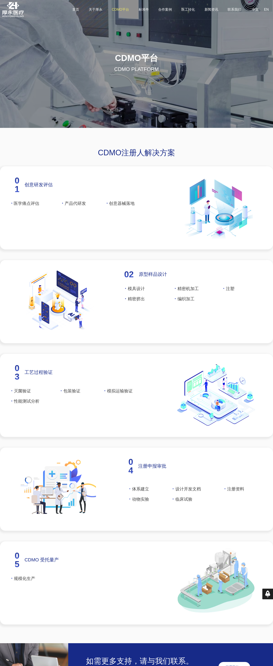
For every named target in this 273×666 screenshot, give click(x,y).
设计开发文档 (188, 498)
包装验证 (71, 399)
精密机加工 (187, 297)
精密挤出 (135, 307)
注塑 (228, 297)
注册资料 (235, 498)
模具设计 (136, 297)
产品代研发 (75, 212)
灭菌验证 (22, 399)
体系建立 (140, 498)
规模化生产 (24, 587)
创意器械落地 (120, 212)
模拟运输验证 (120, 399)
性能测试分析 (26, 410)
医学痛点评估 (26, 212)
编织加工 (185, 307)
